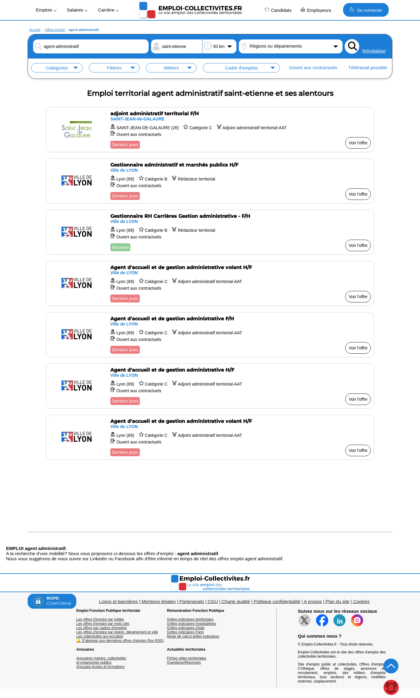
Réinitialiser (374, 50)
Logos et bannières (118, 601)
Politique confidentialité (277, 601)
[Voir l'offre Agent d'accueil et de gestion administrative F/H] (210, 334)
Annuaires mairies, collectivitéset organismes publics (101, 660)
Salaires (77, 9)
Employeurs (316, 10)
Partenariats (192, 601)
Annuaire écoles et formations (100, 667)
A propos (313, 601)
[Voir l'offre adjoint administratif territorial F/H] (210, 129)
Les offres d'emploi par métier (100, 619)
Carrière (108, 9)
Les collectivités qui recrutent (99, 636)
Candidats (278, 10)
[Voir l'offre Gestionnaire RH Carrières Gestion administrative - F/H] (210, 232)
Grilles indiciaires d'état (185, 628)
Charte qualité (236, 601)
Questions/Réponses (184, 662)
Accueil (34, 30)
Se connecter (365, 10)
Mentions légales (159, 601)
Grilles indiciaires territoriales (190, 619)
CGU (213, 601)
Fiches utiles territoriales (186, 658)
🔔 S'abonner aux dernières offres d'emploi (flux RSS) (120, 641)
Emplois (46, 9)
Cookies (361, 601)
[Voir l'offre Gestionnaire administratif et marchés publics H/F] (210, 181)
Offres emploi (55, 30)
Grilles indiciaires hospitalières (191, 624)
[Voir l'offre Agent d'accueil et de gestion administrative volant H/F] (210, 283)
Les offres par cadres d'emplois (101, 628)
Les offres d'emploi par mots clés (102, 624)
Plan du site (337, 601)
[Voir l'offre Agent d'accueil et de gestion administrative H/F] (210, 386)
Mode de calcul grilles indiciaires (193, 636)
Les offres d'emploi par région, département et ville (117, 632)
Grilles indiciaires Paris (185, 632)
